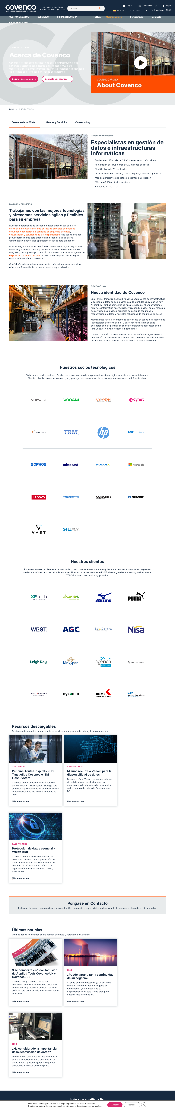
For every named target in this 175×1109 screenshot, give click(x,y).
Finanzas (105, 1024)
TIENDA (97, 17)
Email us (129, 6)
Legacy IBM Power (18, 22)
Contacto (156, 17)
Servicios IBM (107, 999)
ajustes (98, 1106)
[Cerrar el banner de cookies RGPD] (143, 1104)
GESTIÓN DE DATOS (20, 17)
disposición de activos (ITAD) (24, 255)
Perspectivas (138, 17)
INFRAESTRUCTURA (68, 17)
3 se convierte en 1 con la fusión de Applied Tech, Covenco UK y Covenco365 (31, 896)
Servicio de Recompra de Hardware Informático (81, 1023)
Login (168, 6)
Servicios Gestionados (111, 987)
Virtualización (107, 1012)
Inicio (11, 109)
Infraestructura (77, 987)
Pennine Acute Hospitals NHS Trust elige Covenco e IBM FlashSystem (33, 774)
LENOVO (74, 1001)
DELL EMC (75, 1006)
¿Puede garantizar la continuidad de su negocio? (84, 899)
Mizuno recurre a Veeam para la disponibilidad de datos (87, 772)
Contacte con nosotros (58, 79)
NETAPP (74, 1010)
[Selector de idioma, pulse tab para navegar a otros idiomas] (119, 10)
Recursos (13, 1001)
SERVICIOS (45, 17)
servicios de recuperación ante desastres (30, 228)
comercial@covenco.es (120, 1085)
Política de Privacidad (19, 1018)
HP (71, 996)
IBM (72, 992)
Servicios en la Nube (50, 1016)
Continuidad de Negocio (51, 1012)
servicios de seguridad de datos (53, 231)
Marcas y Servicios (57, 122)
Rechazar (132, 1105)
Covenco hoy (82, 122)
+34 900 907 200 (149, 6)
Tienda (73, 1030)
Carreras (13, 1006)
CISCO (73, 1015)
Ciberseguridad (47, 1007)
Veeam (43, 1029)
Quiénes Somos (115, 17)
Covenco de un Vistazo (24, 122)
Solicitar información (24, 79)
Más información (20, 801)
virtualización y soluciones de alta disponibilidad (34, 234)
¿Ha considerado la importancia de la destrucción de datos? (140, 899)
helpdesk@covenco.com (87, 1080)
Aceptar (114, 1105)
